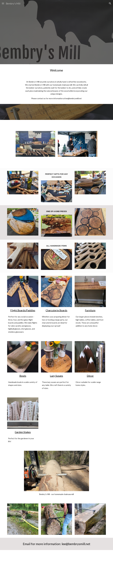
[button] (3, 3)
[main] (56, 70)
